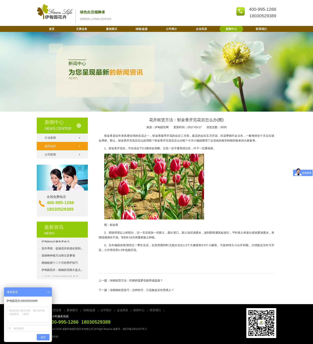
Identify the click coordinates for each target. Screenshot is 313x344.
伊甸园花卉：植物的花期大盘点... (62, 270)
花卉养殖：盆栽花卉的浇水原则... (62, 249)
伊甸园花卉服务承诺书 (55, 242)
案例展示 (111, 28)
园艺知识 (62, 146)
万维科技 (53, 336)
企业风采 (201, 28)
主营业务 (81, 28)
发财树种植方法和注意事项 (58, 256)
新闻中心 (231, 28)
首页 (51, 28)
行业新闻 (62, 137)
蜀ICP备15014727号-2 (135, 329)
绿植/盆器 (142, 28)
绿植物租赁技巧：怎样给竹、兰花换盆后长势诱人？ (142, 290)
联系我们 (261, 28)
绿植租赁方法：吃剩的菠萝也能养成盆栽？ (136, 280)
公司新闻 (62, 154)
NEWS (49, 233)
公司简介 (171, 28)
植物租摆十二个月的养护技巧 (60, 263)
